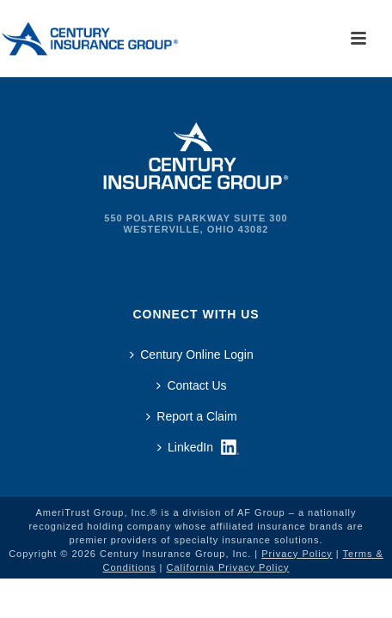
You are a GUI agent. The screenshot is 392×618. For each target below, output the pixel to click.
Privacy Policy (296, 553)
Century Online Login (192, 354)
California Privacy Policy (227, 567)
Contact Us (191, 385)
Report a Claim (191, 416)
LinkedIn (185, 447)
